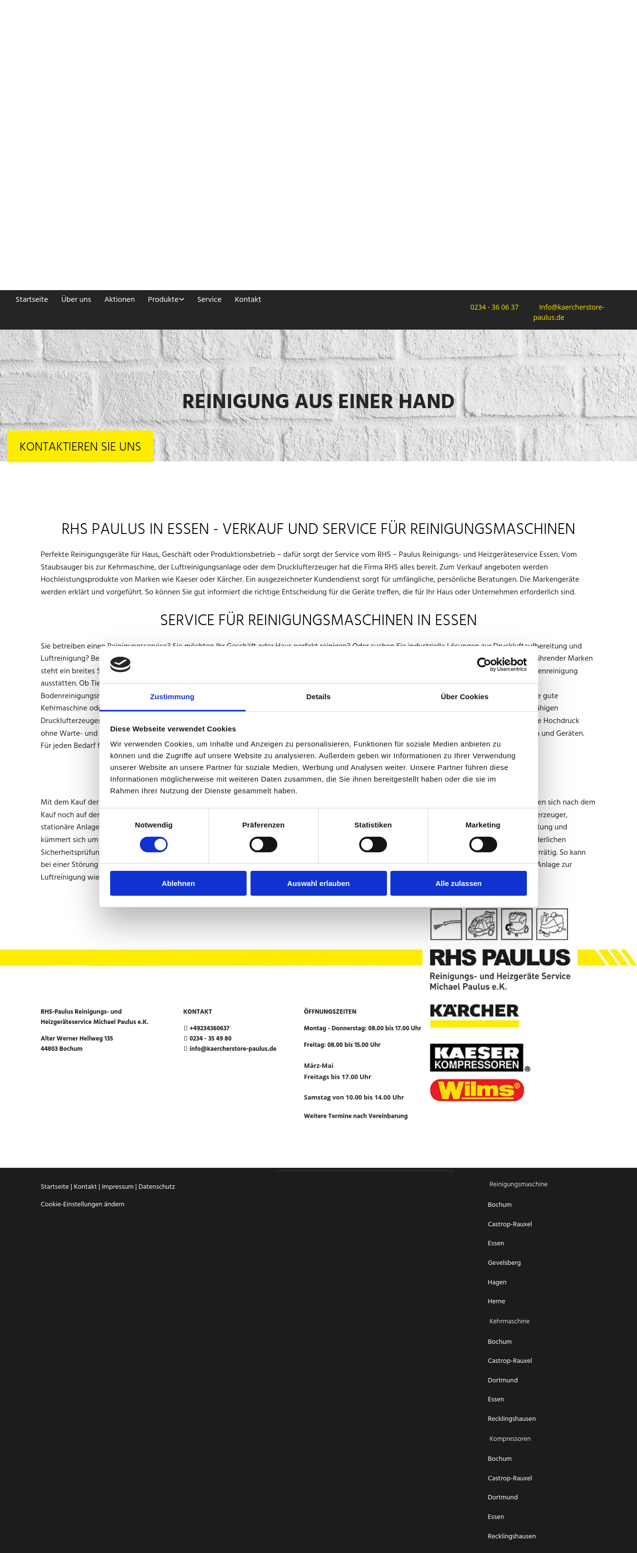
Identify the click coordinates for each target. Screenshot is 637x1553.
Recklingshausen (512, 1419)
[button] (80, 446)
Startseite (32, 300)
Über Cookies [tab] (465, 696)
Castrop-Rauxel (510, 1224)
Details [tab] (319, 696)
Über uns (76, 300)
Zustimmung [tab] (172, 696)
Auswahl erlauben (318, 883)
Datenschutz (156, 1187)
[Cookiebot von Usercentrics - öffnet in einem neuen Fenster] (484, 664)
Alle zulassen (458, 883)
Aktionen (119, 300)
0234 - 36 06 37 (491, 307)
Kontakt (247, 300)
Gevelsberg (504, 1263)
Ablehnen (178, 883)
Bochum (500, 1205)
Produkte (162, 300)
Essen (497, 1243)
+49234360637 (210, 1028)
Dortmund (503, 1380)
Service (208, 300)
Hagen (498, 1282)
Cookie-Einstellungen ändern (83, 1204)
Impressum (118, 1187)
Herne (496, 1301)
